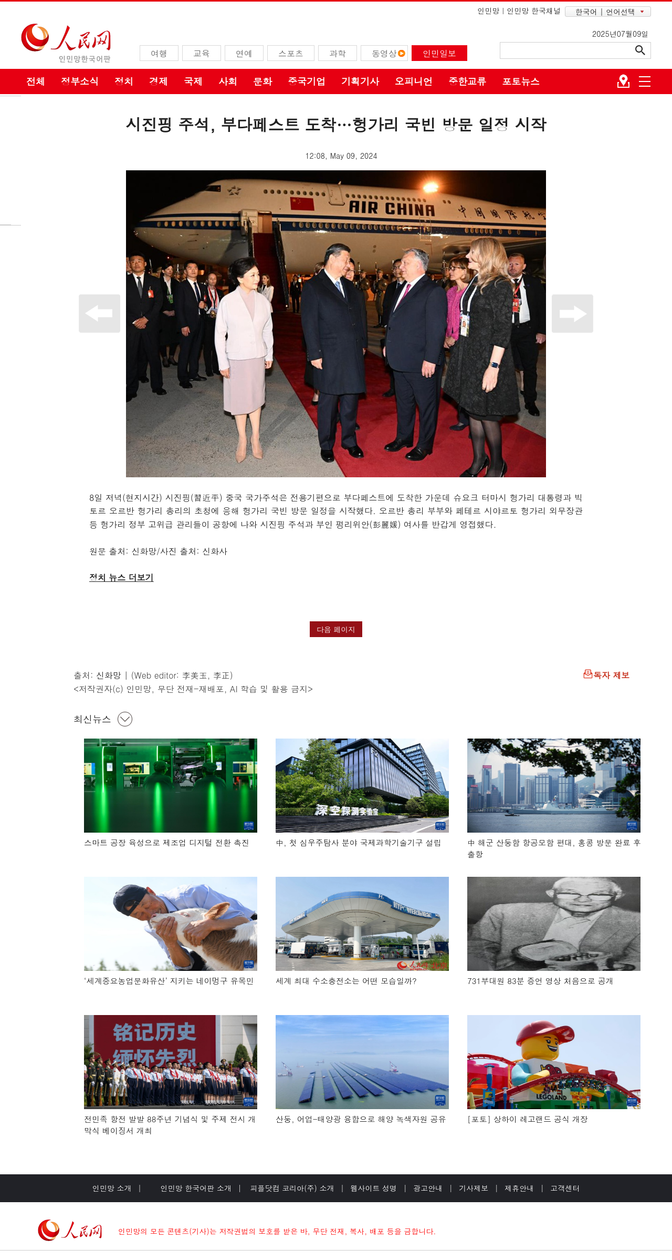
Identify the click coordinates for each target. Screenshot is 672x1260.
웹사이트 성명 (373, 1188)
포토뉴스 (521, 81)
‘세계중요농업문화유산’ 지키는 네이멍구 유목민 (169, 980)
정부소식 (80, 81)
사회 (227, 81)
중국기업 (307, 81)
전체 (35, 81)
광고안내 (428, 1188)
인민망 (488, 10)
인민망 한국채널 (534, 10)
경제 (158, 81)
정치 (123, 81)
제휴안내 (519, 1188)
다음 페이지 (336, 629)
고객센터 (565, 1188)
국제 (193, 81)
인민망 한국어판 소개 (196, 1188)
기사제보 (473, 1188)
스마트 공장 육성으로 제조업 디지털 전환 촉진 (166, 842)
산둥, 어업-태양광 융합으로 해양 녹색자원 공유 (361, 1118)
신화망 (108, 675)
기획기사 (360, 81)
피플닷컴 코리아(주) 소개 (291, 1188)
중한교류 (467, 81)
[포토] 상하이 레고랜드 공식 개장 (527, 1118)
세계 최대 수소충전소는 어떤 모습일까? (346, 980)
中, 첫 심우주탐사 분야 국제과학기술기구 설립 (359, 842)
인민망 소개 (112, 1188)
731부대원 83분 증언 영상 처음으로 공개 (540, 980)
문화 (262, 81)
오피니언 (414, 81)
